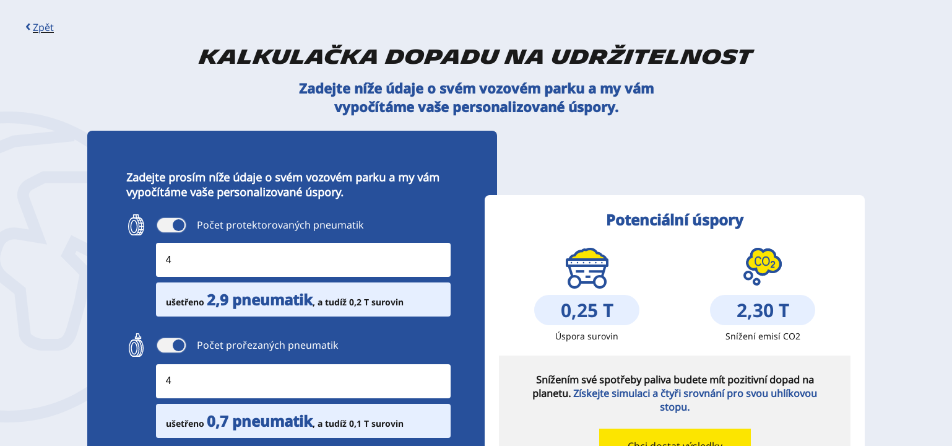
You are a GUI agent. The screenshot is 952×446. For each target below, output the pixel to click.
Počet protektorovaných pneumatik (280, 225)
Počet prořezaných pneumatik (268, 345)
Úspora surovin (586, 336)
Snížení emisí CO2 (762, 336)
